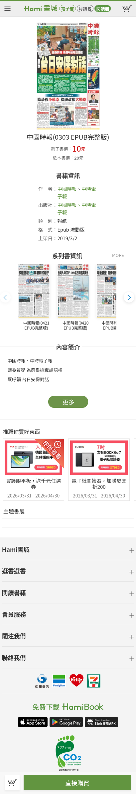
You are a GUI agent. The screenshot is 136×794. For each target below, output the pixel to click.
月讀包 (84, 8)
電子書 (67, 8)
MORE (118, 255)
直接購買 (77, 782)
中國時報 (67, 188)
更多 (68, 401)
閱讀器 (102, 8)
